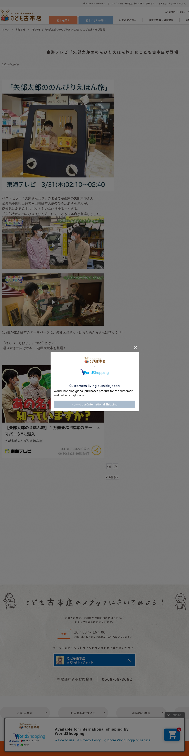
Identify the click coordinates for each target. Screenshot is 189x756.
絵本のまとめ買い (96, 20)
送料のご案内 (141, 713)
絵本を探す (63, 20)
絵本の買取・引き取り (161, 20)
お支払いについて (83, 713)
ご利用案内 (170, 11)
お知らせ (112, 477)
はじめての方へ (127, 20)
